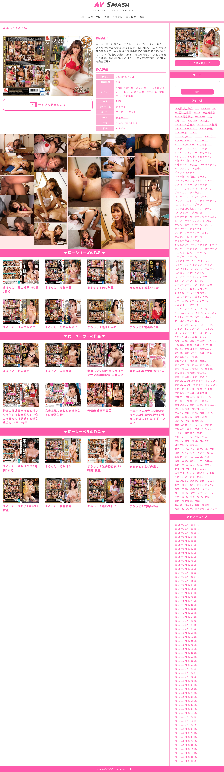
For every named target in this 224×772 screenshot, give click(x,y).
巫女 (199, 404)
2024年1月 (181, 616)
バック (193, 268)
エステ (178, 148)
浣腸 (199, 432)
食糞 (197, 500)
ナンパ (178, 248)
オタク (203, 148)
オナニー (192, 152)
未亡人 (198, 424)
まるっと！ (122, 106)
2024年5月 (181, 600)
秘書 (177, 460)
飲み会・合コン (183, 504)
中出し (125, 91)
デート (191, 232)
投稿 (187, 412)
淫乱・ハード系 (183, 436)
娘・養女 (197, 388)
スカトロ (190, 200)
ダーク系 (197, 224)
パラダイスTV (195, 272)
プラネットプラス (126, 112)
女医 (202, 360)
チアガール (181, 228)
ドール (196, 240)
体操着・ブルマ (206, 340)
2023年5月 (181, 648)
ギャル (201, 176)
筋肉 (177, 464)
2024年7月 (181, 592)
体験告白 (180, 344)
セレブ (178, 220)
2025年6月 (181, 548)
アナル (193, 132)
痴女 (199, 448)
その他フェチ (182, 224)
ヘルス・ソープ (183, 296)
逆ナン (206, 488)
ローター (205, 332)
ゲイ (187, 188)
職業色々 (180, 472)
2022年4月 (181, 701)
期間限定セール (183, 424)
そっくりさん (192, 220)
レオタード (181, 328)
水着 (197, 428)
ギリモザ (197, 180)
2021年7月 (181, 737)
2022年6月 (181, 692)
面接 (207, 496)
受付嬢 (178, 352)
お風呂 (193, 164)
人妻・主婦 (94, 17)
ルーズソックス (183, 324)
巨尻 (192, 404)
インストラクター (185, 144)
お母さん (197, 160)
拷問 (202, 412)
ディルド (202, 232)
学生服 (191, 392)
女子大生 (192, 364)
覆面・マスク (207, 480)
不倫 (177, 336)
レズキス (195, 328)
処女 (189, 344)
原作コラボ (191, 348)
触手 (177, 484)
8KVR (197, 112)
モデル (198, 316)
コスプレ (117, 17)
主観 (194, 336)
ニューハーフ (209, 248)
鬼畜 (177, 508)
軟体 (177, 488)
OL (183, 120)
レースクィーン (203, 324)
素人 (184, 464)
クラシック (201, 184)
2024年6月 (181, 596)
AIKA (118, 101)
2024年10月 (182, 580)
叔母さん (205, 348)
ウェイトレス (204, 144)
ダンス (208, 224)
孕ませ (208, 388)
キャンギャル (182, 180)
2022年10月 (182, 676)
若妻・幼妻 (188, 476)
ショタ (178, 200)
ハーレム (192, 256)
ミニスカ (180, 312)
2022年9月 (181, 680)
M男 (177, 120)
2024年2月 (181, 612)
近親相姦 (195, 488)
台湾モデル (191, 352)
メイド (178, 316)
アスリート (181, 132)
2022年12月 (182, 668)
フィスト (180, 288)
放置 (197, 416)
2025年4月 (181, 556)
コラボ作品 (193, 192)
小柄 (207, 396)
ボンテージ (193, 304)
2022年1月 (181, 713)
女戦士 (208, 368)
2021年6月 (181, 741)
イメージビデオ (183, 140)
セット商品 (208, 216)
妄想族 (203, 376)
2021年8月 (181, 733)
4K (214, 108)
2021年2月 (181, 757)
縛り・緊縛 (196, 464)
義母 (202, 468)
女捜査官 (180, 372)
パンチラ (202, 276)
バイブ (208, 264)
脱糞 (212, 472)
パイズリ (203, 260)
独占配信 (205, 440)
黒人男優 (200, 508)
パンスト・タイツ (185, 276)
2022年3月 (181, 705)
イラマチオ (201, 140)
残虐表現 (180, 428)
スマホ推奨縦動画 (185, 208)
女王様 (201, 372)
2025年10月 (182, 532)
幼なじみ (210, 404)
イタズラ (210, 136)
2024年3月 (181, 608)
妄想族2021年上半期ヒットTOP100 (195, 380)
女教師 (191, 372)
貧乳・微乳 (188, 484)
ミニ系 (211, 312)
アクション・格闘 (207, 124)
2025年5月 (181, 552)
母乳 (189, 428)
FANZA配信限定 (184, 116)
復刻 (177, 408)
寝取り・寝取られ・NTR (189, 396)
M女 (210, 116)
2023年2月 (181, 660)
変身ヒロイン (182, 356)
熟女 (141, 17)
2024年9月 (181, 584)
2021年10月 (182, 725)
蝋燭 (199, 476)
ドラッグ (202, 244)
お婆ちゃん (203, 156)
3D (197, 108)
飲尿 (197, 504)
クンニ (178, 188)
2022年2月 (181, 709)
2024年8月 (181, 588)
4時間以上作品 (125, 87)
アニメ (198, 136)
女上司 (196, 356)
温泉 (204, 436)
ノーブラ (179, 256)
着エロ (198, 456)
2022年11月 (182, 672)
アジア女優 (205, 128)
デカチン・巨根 (183, 236)
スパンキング (182, 204)
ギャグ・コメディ (185, 172)
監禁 (209, 452)
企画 (192, 340)
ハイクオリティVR (185, 260)
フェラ (191, 288)
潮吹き (178, 440)
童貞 (184, 460)
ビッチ (198, 280)
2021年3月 (181, 753)
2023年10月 (182, 628)
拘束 (194, 412)
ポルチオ (179, 304)
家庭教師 (202, 392)
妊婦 (177, 388)
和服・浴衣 (206, 352)
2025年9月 (181, 536)
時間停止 (197, 420)
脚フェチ (202, 472)
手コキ (178, 412)
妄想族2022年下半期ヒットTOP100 (195, 384)
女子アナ (179, 364)
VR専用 (204, 120)
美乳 (177, 468)
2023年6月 (181, 644)
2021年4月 (181, 749)
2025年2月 (181, 564)
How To (200, 116)
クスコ (178, 184)
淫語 (197, 436)
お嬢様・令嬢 (182, 160)
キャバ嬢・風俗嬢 (185, 176)
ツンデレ (180, 232)
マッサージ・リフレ (186, 308)
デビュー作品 (182, 240)
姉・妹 (186, 388)
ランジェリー (194, 320)
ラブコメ (180, 320)
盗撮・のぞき (197, 452)
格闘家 (208, 424)
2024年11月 (182, 576)
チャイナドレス (198, 228)
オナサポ (180, 152)
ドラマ (213, 244)
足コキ (208, 484)
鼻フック (212, 508)
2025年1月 (181, 568)
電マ (199, 496)
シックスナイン (201, 196)
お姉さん (180, 156)
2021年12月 (182, 717)
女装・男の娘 (182, 376)
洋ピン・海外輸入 (185, 432)
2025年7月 (181, 544)
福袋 (207, 456)
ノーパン (200, 252)
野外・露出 (181, 496)
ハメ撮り (179, 272)
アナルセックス (183, 136)
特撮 (194, 440)
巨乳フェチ (181, 404)
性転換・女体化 (191, 408)
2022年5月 (181, 697)
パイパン (180, 264)
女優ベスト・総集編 (186, 360)
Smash (112, 4)
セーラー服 (181, 216)
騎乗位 (206, 504)
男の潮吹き (181, 444)
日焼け (178, 420)
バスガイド (181, 268)
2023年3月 (181, 656)
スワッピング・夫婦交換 (188, 212)
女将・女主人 (182, 368)
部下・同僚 (181, 492)
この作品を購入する (199, 63)
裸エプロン (181, 480)
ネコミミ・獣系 (183, 252)
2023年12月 (182, 620)
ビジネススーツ (183, 280)
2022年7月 (181, 688)
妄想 (194, 376)
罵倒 (207, 464)
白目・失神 (181, 452)
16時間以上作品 (184, 108)
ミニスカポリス (196, 312)
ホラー (203, 300)
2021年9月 (181, 729)
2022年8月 (181, 684)
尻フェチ (179, 400)
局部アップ (193, 400)
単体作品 (152, 91)
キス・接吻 (193, 168)
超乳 (199, 484)
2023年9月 (181, 632)
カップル (180, 168)
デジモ (198, 236)
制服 (106, 17)
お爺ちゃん (181, 164)
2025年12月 (182, 524)
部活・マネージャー (201, 492)
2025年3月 (181, 560)
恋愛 (204, 408)
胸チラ (191, 472)
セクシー (195, 216)
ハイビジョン (194, 264)
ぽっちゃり (201, 296)
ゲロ (194, 188)
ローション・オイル (186, 332)
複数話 (193, 480)
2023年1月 (181, 664)
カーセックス (207, 164)
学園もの (180, 392)
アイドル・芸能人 (185, 124)
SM (195, 120)
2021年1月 (181, 761)
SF (189, 120)
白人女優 (210, 448)
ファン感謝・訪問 (202, 284)
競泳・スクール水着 (201, 460)
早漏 (187, 420)
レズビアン (208, 328)
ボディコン (181, 300)
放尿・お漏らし (183, 416)
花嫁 (177, 476)
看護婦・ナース (183, 456)
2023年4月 (181, 652)
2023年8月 (181, 636)
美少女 (186, 468)
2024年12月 (182, 572)
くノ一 (188, 184)
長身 (192, 496)
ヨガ (207, 316)
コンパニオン (182, 196)
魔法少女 (187, 508)
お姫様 (191, 156)
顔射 (177, 500)
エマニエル (191, 148)
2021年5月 (181, 745)
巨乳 (82, 17)
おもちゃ (205, 152)
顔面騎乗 (187, 500)
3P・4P (205, 108)
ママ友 (203, 308)
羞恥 (194, 468)
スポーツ (197, 204)
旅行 (204, 416)
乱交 (202, 336)
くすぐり (210, 180)
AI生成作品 (209, 112)
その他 (206, 220)
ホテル (193, 300)
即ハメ (178, 348)
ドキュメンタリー (185, 244)
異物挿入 (195, 444)
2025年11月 (182, 528)
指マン (211, 412)
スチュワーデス (206, 200)
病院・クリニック (185, 448)
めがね (188, 316)
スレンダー (142, 87)
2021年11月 (182, 721)
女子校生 (131, 17)
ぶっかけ (179, 292)
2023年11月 (182, 624)
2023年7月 (181, 640)
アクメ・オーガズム (186, 128)
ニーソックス (192, 248)
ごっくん (180, 192)
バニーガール (207, 268)
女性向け (197, 368)
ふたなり (202, 288)
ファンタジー (182, 284)
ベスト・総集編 (196, 292)
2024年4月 (181, 604)
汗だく (206, 428)
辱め (184, 488)
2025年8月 (181, 540)
